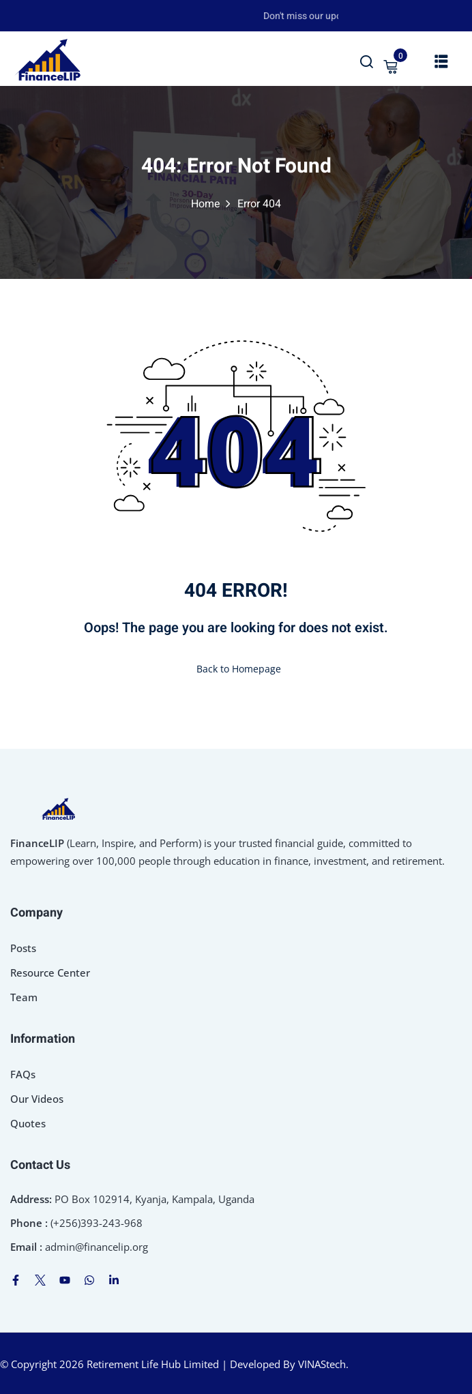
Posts (23, 948)
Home (205, 204)
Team (24, 997)
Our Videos (36, 1099)
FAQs (22, 1074)
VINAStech (322, 1364)
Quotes (28, 1123)
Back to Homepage (236, 668)
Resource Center (50, 972)
